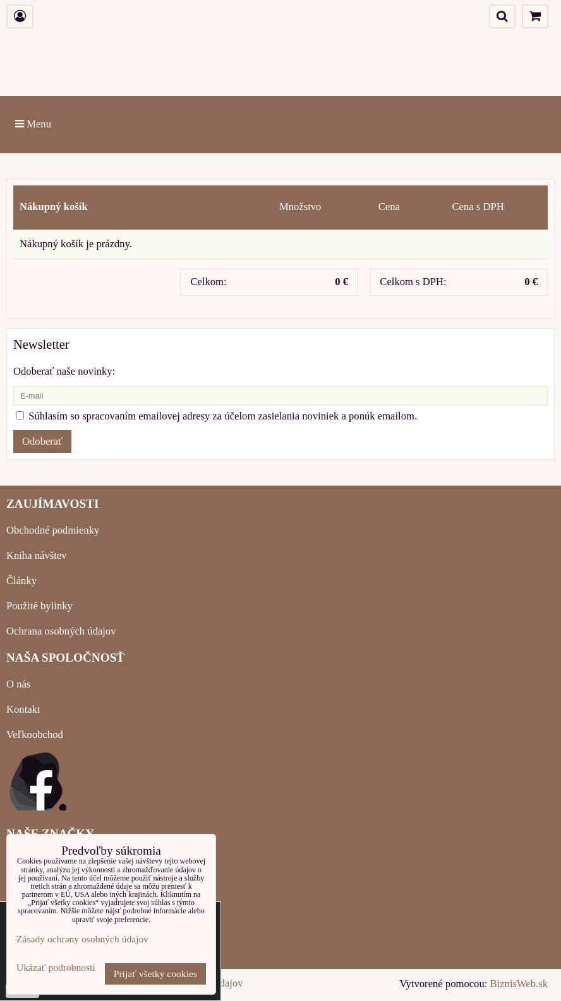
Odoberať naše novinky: (64, 371)
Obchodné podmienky (52, 530)
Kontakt (23, 709)
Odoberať (42, 441)
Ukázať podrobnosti (55, 967)
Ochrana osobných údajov (61, 631)
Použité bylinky (39, 606)
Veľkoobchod (34, 735)
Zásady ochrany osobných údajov (82, 939)
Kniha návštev (36, 555)
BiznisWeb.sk (519, 984)
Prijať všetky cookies (155, 973)
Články (21, 581)
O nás (18, 684)
